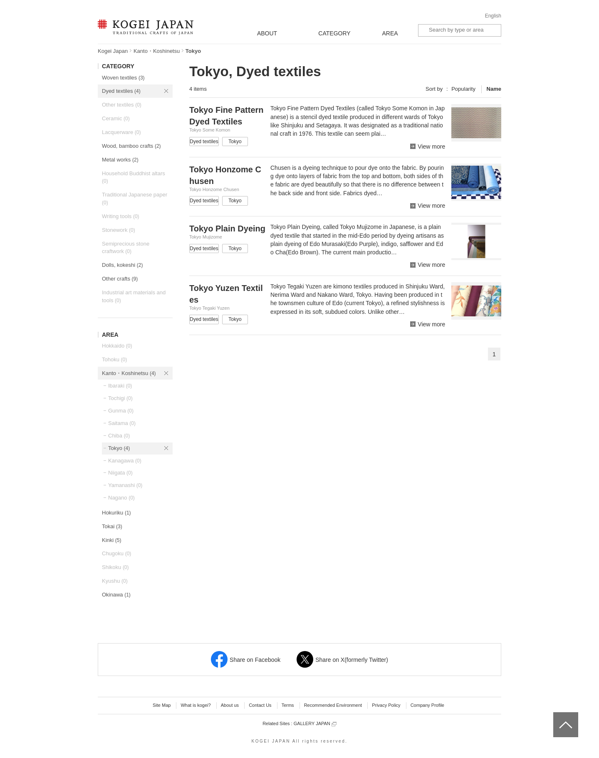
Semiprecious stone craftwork (125, 248)
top (556, 715)
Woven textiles (123, 78)
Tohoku (114, 359)
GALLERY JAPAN (315, 723)
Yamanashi (125, 485)
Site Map (162, 705)
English (493, 16)
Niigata (120, 473)
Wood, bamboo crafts (131, 146)
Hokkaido (117, 346)
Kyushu (115, 581)
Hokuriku (116, 512)
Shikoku (115, 567)
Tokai (112, 526)
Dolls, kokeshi (122, 265)
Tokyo (119, 448)
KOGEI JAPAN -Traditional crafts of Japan (145, 27)
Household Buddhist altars (133, 177)
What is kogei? (195, 705)
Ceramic (116, 118)
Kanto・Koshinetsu (157, 51)
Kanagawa (124, 460)
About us (230, 705)
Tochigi (120, 398)
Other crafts (120, 279)
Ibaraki (120, 386)
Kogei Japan (113, 51)
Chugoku (116, 553)
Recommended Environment (333, 705)
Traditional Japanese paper (134, 198)
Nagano (121, 498)
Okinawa (116, 594)
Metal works (120, 160)
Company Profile (427, 705)
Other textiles (121, 105)
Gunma (121, 411)
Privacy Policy (386, 705)
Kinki (111, 540)
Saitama (122, 423)
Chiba (119, 435)
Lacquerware (121, 132)
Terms (288, 705)
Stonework (118, 230)
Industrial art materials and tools (134, 296)
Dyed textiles (121, 91)
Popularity (463, 89)
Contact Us (260, 705)
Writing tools (120, 216)
